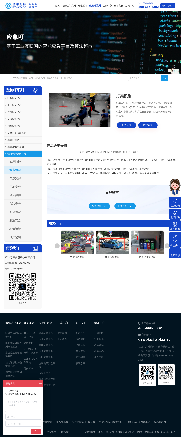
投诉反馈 (52, 432)
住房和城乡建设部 (43, 421)
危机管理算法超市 (55, 78)
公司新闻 (99, 333)
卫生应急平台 (13, 105)
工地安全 (15, 186)
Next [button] (167, 245)
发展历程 (80, 345)
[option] (79, 110)
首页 (57, 5)
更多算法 (28, 368)
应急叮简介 (12, 140)
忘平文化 (118, 5)
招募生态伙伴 (175, 243)
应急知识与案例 (14, 147)
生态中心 (107, 5)
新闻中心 (130, 5)
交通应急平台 (13, 119)
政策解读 (99, 345)
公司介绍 (80, 333)
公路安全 (15, 203)
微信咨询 (175, 229)
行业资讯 (99, 339)
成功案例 (62, 333)
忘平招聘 (80, 357)
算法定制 (15, 237)
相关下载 (99, 357)
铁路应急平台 (13, 112)
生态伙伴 (168, 5)
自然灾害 (15, 178)
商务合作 (126, 125)
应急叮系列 (95, 5)
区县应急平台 (13, 98)
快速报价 (96, 206)
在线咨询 (148, 125)
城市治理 (68, 78)
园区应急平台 (13, 126)
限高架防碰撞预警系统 (138, 421)
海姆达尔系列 (69, 5)
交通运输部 (78, 421)
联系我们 (66, 432)
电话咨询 (175, 217)
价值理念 (80, 339)
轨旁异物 (15, 195)
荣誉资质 (80, 351)
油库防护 (15, 161)
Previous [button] (57, 245)
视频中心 (99, 351)
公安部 (91, 421)
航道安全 (15, 220)
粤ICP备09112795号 (165, 432)
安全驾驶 (15, 212)
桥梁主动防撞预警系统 (110, 421)
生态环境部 (62, 421)
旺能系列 (82, 5)
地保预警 (15, 228)
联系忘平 (80, 363)
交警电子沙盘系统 (15, 133)
